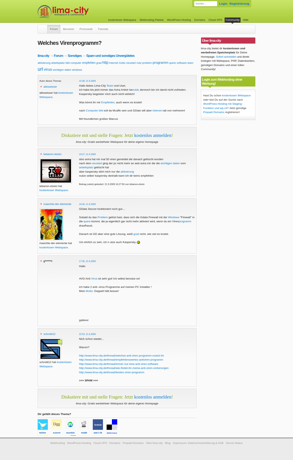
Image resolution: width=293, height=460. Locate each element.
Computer (92, 110)
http (105, 63)
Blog (168, 443)
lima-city (43, 55)
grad (99, 62)
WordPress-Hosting (179, 19)
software (182, 62)
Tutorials (103, 29)
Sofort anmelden (226, 56)
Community (233, 19)
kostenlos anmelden (152, 135)
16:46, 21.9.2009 (87, 204)
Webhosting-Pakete (152, 19)
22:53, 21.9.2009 (87, 334)
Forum (54, 29)
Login (223, 3)
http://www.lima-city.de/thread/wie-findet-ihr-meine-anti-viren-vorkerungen (124, 368)
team (190, 62)
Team (110, 85)
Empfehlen (108, 102)
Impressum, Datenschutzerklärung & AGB (198, 443)
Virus (94, 278)
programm (160, 63)
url (40, 69)
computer (75, 62)
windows (77, 69)
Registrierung (239, 3)
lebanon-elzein (52, 154)
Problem (102, 217)
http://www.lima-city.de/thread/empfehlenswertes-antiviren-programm (121, 359)
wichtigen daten (62, 69)
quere (172, 62)
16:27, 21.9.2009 (87, 154)
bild (68, 62)
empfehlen (88, 62)
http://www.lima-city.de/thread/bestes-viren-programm (111, 372)
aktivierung (44, 62)
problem (147, 62)
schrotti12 (50, 334)
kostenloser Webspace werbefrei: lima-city (78, 11)
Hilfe (245, 19)
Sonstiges (75, 55)
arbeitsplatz (58, 62)
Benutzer (68, 29)
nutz (139, 62)
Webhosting (57, 443)
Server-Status (234, 443)
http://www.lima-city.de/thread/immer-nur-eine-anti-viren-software (118, 363)
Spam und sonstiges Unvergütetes (110, 55)
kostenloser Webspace (122, 19)
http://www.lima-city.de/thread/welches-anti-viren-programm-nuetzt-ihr (121, 355)
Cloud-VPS (215, 19)
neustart (131, 62)
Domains (199, 19)
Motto (89, 291)
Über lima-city (154, 443)
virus (48, 69)
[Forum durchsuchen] (205, 3)
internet (113, 62)
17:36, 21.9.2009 (87, 261)
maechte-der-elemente (57, 204)
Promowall (86, 29)
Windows (173, 217)
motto (122, 62)
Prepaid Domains (213, 112)
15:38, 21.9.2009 (87, 81)
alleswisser (50, 86)
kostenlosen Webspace (53, 190)
